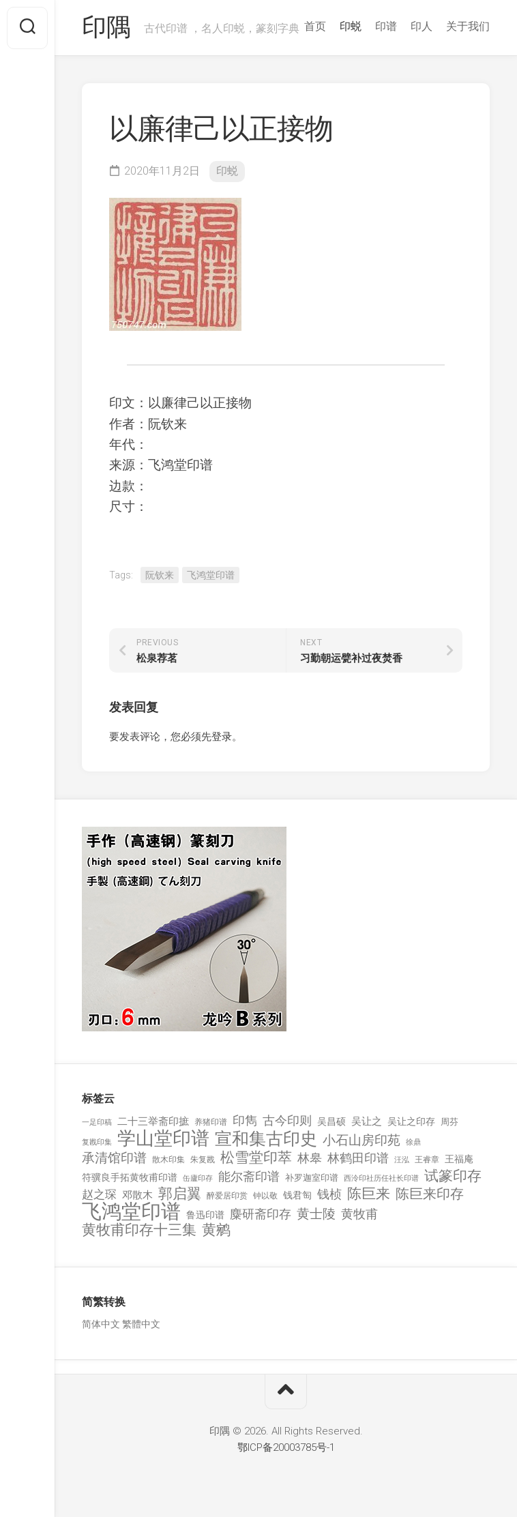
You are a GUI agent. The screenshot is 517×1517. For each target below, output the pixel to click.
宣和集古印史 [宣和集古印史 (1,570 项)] (266, 1139)
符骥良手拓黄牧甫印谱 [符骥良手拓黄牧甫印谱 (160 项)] (129, 1177)
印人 (421, 26)
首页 (315, 26)
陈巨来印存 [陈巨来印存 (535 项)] (430, 1194)
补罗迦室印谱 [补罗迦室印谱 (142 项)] (311, 1178)
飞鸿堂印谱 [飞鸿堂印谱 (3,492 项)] (131, 1212)
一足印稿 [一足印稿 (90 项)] (97, 1122)
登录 (221, 737)
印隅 (106, 28)
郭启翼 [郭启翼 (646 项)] (179, 1194)
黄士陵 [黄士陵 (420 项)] (316, 1214)
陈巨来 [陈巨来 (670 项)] (368, 1194)
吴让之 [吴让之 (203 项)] (366, 1121)
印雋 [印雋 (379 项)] (245, 1120)
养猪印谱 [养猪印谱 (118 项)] (210, 1122)
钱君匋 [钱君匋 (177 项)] (297, 1195)
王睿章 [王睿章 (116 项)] (427, 1159)
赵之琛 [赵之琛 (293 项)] (99, 1194)
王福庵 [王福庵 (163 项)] (459, 1158)
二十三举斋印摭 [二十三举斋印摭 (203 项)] (153, 1121)
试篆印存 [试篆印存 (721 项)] (453, 1176)
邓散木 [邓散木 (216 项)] (137, 1195)
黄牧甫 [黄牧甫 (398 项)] (359, 1214)
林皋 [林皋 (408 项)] (309, 1158)
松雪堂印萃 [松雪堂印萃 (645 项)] (256, 1158)
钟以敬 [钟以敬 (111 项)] (265, 1196)
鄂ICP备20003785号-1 (286, 1447)
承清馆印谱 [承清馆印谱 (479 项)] (114, 1158)
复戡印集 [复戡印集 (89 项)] (97, 1142)
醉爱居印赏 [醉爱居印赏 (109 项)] (227, 1196)
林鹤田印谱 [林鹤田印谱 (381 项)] (358, 1158)
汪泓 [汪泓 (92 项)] (401, 1159)
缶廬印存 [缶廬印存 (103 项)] (198, 1178)
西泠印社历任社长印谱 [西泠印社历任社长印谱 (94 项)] (381, 1178)
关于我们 (468, 26)
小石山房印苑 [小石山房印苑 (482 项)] (361, 1140)
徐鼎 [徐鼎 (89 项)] (413, 1142)
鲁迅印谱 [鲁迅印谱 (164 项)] (205, 1214)
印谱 (386, 26)
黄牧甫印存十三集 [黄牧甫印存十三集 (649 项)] (139, 1230)
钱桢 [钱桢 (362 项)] (329, 1194)
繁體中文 (141, 1324)
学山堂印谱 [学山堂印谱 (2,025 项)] (163, 1139)
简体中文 (101, 1324)
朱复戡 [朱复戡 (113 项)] (202, 1159)
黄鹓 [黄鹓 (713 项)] (216, 1230)
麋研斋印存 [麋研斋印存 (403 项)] (260, 1214)
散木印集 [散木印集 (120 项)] (168, 1159)
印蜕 (350, 26)
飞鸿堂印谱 (211, 575)
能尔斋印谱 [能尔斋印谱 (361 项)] (249, 1176)
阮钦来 (159, 575)
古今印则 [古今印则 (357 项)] (287, 1121)
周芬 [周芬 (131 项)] (449, 1122)
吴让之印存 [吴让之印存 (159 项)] (411, 1121)
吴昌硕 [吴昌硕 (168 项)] (331, 1121)
